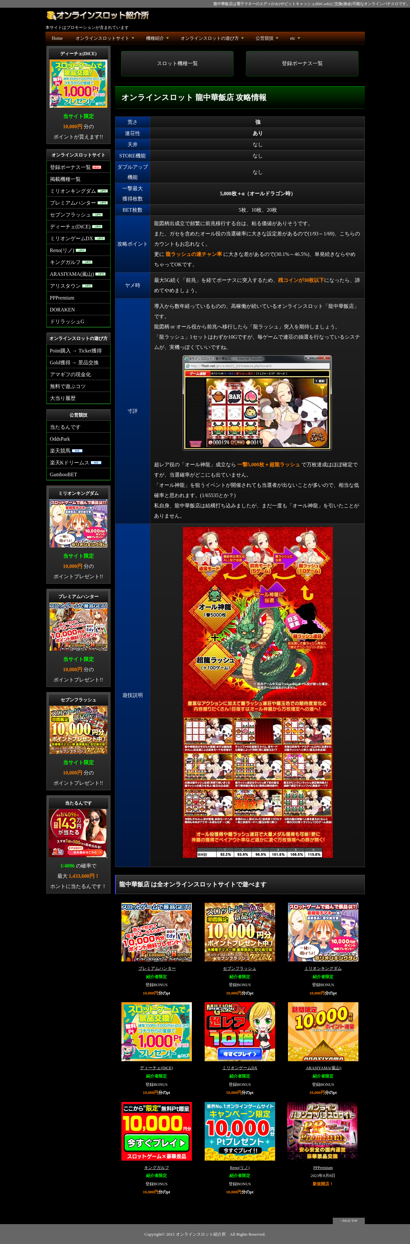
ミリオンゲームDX (239, 1068)
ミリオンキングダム (323, 968)
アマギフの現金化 (70, 374)
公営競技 (268, 40)
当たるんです (65, 427)
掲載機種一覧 (65, 179)
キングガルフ (156, 1167)
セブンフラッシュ (239, 968)
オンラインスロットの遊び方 (213, 40)
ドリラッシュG (67, 321)
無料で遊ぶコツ (68, 386)
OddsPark (60, 439)
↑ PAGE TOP (348, 1221)
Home (57, 38)
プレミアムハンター (157, 968)
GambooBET (63, 474)
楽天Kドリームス (76, 462)
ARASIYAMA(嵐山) (323, 1068)
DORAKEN (62, 309)
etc (295, 40)
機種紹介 (158, 40)
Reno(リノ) (240, 1167)
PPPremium (323, 1167)
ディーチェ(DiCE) (156, 1068)
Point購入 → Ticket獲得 (76, 350)
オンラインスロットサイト (105, 40)
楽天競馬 (66, 450)
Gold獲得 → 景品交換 (74, 362)
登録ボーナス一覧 (302, 63)
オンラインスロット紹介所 (201, 1234)
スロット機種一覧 (177, 63)
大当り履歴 (63, 398)
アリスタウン (71, 286)
